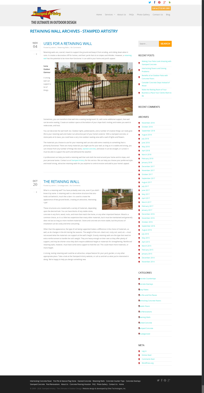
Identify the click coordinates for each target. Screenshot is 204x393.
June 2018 (146, 142)
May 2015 (146, 238)
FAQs (131, 14)
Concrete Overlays (145, 284)
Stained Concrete (145, 323)
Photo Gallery (143, 14)
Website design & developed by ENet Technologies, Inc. (104, 388)
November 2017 (148, 170)
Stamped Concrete (145, 328)
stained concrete (89, 149)
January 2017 (147, 210)
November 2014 (148, 261)
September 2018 (148, 131)
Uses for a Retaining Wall (67, 43)
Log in (144, 351)
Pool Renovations (145, 312)
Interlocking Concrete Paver (41, 380)
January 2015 (147, 254)
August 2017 (147, 182)
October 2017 (147, 174)
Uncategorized (63, 185)
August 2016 (147, 230)
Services (110, 14)
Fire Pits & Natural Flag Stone (64, 380)
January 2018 (147, 162)
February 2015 (147, 250)
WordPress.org (148, 363)
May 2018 (146, 146)
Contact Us (158, 14)
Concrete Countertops (147, 278)
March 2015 (146, 246)
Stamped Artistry (78, 160)
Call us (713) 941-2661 (161, 8)
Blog (168, 14)
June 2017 (146, 190)
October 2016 (147, 222)
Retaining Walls (63, 47)
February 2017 (147, 206)
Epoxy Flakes (143, 289)
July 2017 (145, 186)
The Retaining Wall (61, 181)
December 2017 (148, 166)
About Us (121, 14)
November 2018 (148, 123)
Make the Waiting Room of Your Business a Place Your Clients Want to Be (156, 92)
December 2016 (148, 214)
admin (53, 47)
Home (99, 14)
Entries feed (146, 355)
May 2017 (146, 194)
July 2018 (145, 138)
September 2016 (148, 226)
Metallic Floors (144, 306)
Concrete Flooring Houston (80, 383)
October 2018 (147, 127)
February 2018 (147, 158)
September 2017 (148, 178)
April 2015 (146, 242)
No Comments (76, 47)
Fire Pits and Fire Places (147, 295)
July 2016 (145, 234)
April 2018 (146, 150)
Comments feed (148, 359)
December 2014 (148, 258)
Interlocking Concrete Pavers (149, 300)
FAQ (93, 383)
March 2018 (146, 154)
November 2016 (148, 218)
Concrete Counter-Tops (115, 380)
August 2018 (147, 135)
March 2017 (146, 202)
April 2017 (146, 198)
